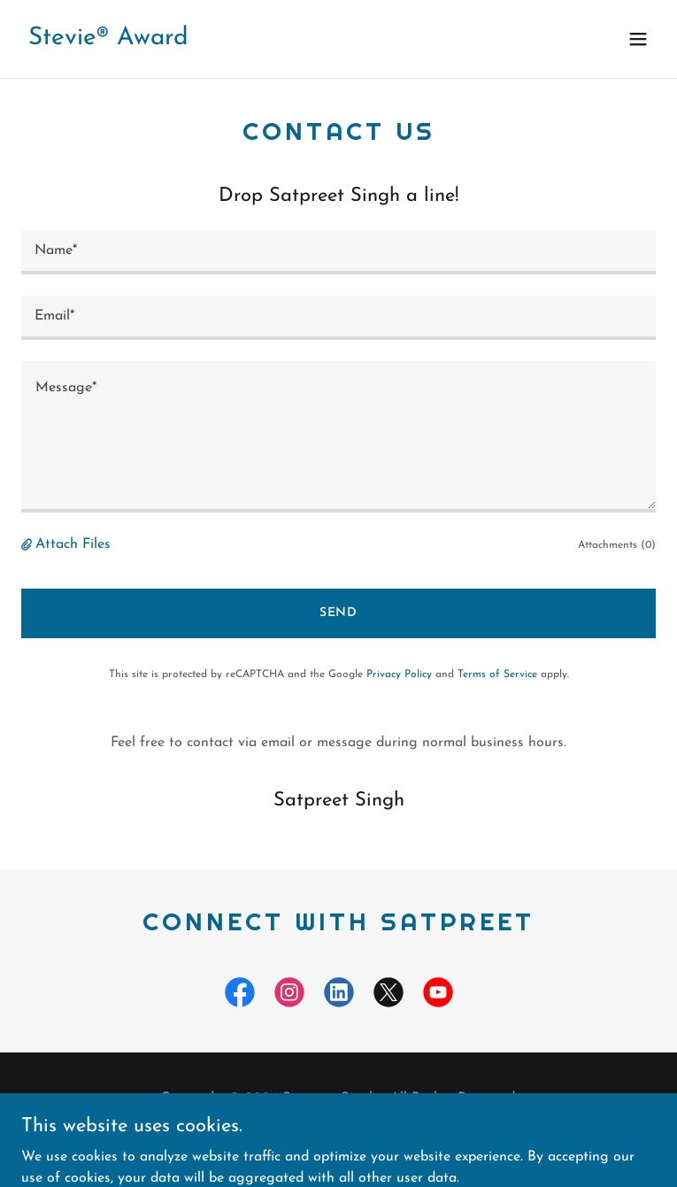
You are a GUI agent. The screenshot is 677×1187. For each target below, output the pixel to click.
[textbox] (338, 252)
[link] (108, 41)
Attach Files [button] (73, 544)
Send (338, 613)
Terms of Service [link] (497, 674)
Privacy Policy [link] (399, 674)
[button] (638, 39)
